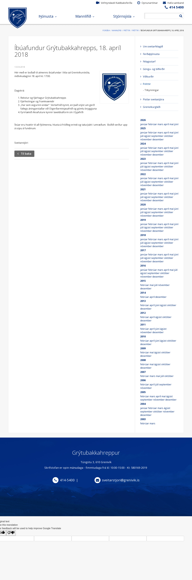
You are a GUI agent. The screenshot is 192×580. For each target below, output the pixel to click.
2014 (143, 292)
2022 (143, 174)
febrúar (153, 124)
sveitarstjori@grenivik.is (121, 480)
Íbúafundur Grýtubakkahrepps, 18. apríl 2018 (162, 30)
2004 (143, 404)
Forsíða (106, 30)
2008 (143, 360)
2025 (143, 128)
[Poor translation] (11, 533)
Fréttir (127, 30)
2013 (143, 301)
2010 (143, 336)
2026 (143, 120)
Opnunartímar (150, 3)
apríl (167, 124)
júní (176, 124)
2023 (143, 158)
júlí (142, 136)
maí (172, 124)
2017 (143, 250)
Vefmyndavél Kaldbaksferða (116, 3)
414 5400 (176, 7)
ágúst (147, 136)
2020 (143, 204)
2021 (143, 189)
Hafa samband (175, 3)
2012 (143, 313)
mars (161, 124)
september (157, 136)
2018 (143, 235)
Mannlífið (117, 30)
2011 (143, 324)
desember (158, 139)
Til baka (26, 153)
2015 (143, 280)
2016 (143, 265)
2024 (143, 143)
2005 (143, 392)
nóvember (146, 139)
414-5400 (67, 480)
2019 (143, 220)
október (168, 136)
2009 (143, 348)
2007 (143, 372)
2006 (143, 380)
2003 (143, 419)
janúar (144, 124)
